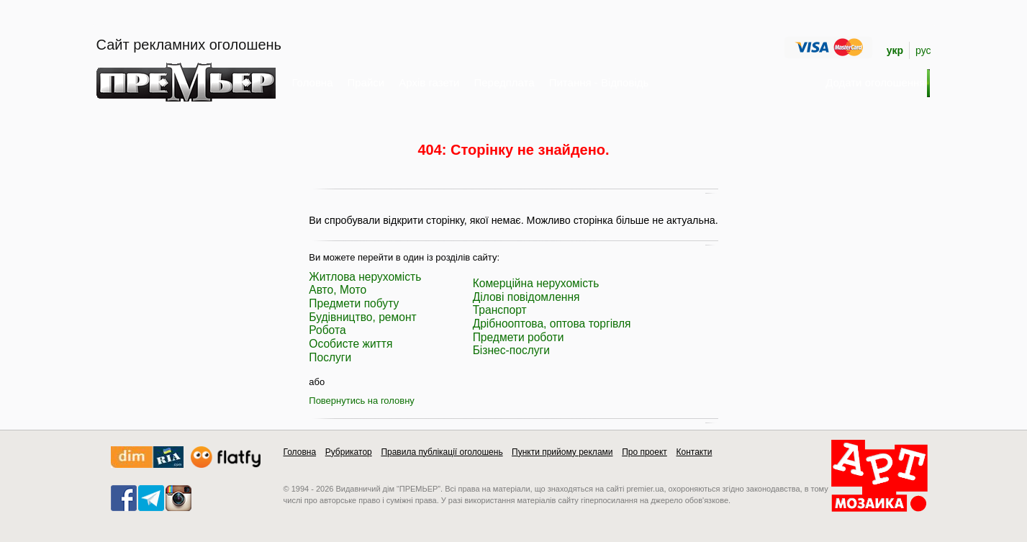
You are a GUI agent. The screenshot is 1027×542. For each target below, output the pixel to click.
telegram (151, 498)
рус (923, 50)
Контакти (694, 452)
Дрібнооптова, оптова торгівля (552, 323)
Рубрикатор (348, 452)
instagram (178, 498)
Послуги (330, 357)
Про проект (644, 452)
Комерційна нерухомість (536, 283)
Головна (312, 82)
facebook (124, 498)
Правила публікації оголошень (441, 452)
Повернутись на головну (362, 400)
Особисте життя (350, 344)
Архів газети (429, 82)
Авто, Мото (337, 290)
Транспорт (500, 310)
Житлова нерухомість (365, 277)
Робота (327, 330)
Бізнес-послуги (511, 350)
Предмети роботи (518, 337)
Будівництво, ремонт (362, 317)
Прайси (366, 82)
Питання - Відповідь (599, 82)
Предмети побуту (354, 303)
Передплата (504, 82)
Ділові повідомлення (526, 297)
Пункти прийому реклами (562, 452)
